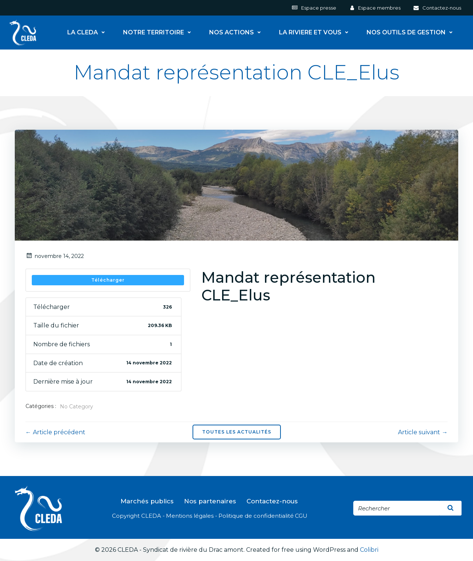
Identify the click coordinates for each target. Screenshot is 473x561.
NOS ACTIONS (237, 32)
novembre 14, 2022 (54, 256)
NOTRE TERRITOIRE (159, 32)
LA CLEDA (88, 32)
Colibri (369, 550)
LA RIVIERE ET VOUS (316, 32)
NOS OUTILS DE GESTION (412, 32)
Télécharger (108, 280)
